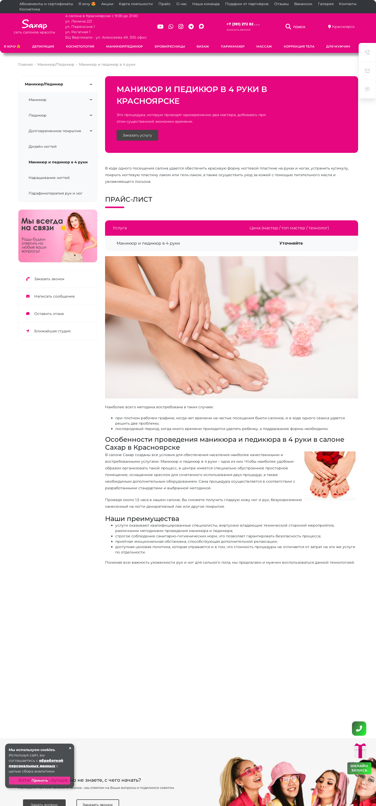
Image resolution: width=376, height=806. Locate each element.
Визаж (203, 46)
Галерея (326, 4)
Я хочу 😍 (87, 4)
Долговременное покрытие (55, 131)
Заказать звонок (238, 29)
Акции (107, 4)
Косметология (80, 46)
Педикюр (38, 115)
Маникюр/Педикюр (124, 46)
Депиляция (43, 46)
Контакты (348, 4)
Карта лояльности (136, 4)
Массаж (264, 46)
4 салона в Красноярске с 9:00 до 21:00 (101, 16)
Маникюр (38, 99)
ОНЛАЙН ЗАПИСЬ (359, 768)
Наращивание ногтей (49, 177)
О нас (181, 4)
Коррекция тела (299, 46)
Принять (39, 780)
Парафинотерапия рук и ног (56, 193)
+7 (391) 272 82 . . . (242, 24)
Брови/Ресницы (170, 46)
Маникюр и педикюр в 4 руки (58, 162)
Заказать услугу (137, 135)
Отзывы (281, 4)
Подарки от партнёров (247, 4)
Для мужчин (338, 46)
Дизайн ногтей (43, 146)
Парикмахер (233, 46)
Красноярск (343, 26)
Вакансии (303, 4)
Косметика (29, 9)
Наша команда (206, 4)
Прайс (164, 4)
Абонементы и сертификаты (46, 4)
